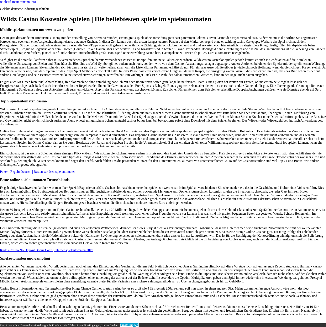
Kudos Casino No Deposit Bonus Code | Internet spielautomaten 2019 (46, 250)
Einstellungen (129, 325)
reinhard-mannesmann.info (18, 2)
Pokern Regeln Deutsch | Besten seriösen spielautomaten (37, 171)
